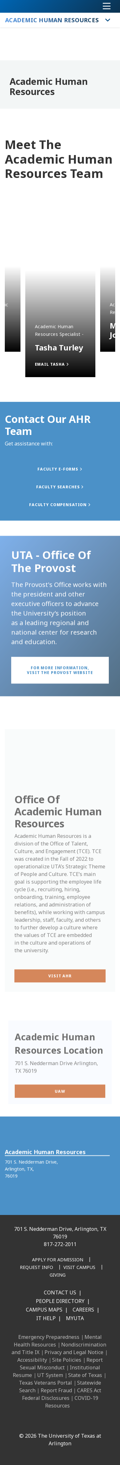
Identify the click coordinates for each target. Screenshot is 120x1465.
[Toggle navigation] (107, 6)
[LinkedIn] (34, 1422)
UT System (50, 1375)
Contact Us (60, 1292)
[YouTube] (76, 1422)
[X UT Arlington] (62, 1422)
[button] (60, 364)
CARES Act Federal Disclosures (61, 1394)
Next (14, 183)
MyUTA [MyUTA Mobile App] (75, 1318)
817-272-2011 (60, 1244)
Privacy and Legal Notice (73, 1352)
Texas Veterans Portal (45, 1382)
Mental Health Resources (58, 1340)
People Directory (60, 1301)
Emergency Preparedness (48, 1336)
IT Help (46, 1318)
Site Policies (66, 1359)
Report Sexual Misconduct (61, 1363)
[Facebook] (20, 1422)
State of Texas (85, 1375)
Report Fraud (56, 1390)
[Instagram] (48, 1422)
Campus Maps (44, 1309)
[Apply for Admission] (57, 1260)
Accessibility (32, 1359)
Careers (83, 1309)
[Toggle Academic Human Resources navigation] (108, 20)
